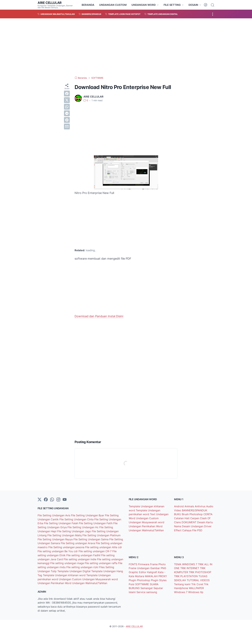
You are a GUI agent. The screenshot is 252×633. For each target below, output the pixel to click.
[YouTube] (65, 500)
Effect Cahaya (183, 530)
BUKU (178, 514)
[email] (67, 126)
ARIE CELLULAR (50, 3)
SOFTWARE (142, 584)
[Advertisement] (126, 47)
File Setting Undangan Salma (91, 539)
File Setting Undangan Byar (88, 515)
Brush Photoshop (192, 514)
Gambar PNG (158, 568)
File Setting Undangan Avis (54, 515)
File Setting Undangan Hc (83, 527)
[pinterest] (67, 120)
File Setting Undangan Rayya (55, 539)
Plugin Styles (158, 580)
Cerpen (195, 518)
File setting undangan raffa (101, 563)
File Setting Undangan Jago (74, 531)
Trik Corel (197, 584)
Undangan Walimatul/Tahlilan (89, 583)
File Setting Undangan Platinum (101, 535)
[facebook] (67, 93)
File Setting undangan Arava (78, 543)
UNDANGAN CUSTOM (113, 4)
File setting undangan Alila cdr (103, 547)
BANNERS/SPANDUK (194, 510)
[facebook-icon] (46, 500)
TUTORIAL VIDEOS (198, 580)
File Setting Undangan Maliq (64, 535)
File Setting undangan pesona (66, 547)
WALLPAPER (196, 588)
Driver (208, 526)
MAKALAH (151, 576)
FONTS (133, 564)
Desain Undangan (193, 526)
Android (179, 506)
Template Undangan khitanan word (64, 575)
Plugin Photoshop (140, 580)
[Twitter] (39, 500)
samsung (151, 592)
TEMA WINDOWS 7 (186, 564)
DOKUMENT (189, 522)
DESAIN (193, 4)
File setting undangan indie (80, 559)
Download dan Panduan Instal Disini (99, 316)
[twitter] (67, 100)
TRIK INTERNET (190, 568)
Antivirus (200, 506)
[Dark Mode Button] (205, 5)
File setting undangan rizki (82, 567)
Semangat (146, 588)
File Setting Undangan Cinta (76, 519)
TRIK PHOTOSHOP (200, 572)
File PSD (197, 530)
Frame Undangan (139, 568)
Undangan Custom (70, 579)
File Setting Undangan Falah (61, 523)
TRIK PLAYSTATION (186, 576)
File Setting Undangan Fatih (96, 523)
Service (141, 592)
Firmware (144, 564)
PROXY (162, 576)
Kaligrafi (152, 572)
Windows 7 (181, 592)
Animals (189, 506)
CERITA (207, 514)
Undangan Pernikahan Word (55, 583)
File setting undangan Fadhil (83, 555)
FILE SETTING (172, 4)
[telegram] (67, 113)
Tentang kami (182, 584)
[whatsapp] (67, 107)
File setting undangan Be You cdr (58, 551)
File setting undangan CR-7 (95, 551)
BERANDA (88, 4)
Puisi (132, 584)
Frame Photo (158, 564)
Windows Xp (195, 592)
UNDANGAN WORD (143, 4)
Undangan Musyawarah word (100, 579)
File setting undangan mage (67, 563)
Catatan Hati (182, 518)
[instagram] (58, 500)
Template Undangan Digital (74, 571)
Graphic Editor (138, 572)
